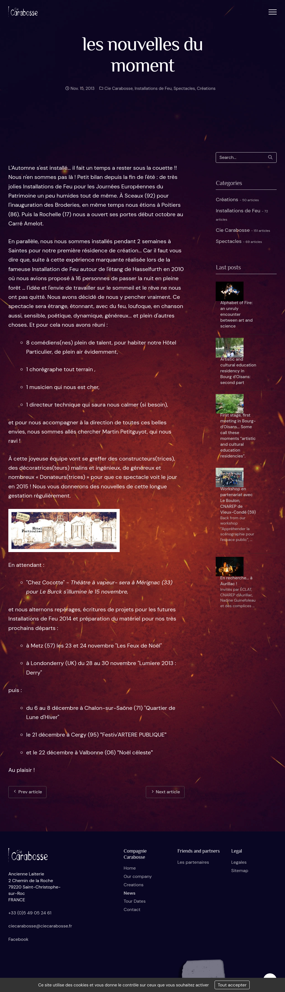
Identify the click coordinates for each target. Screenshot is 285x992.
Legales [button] (239, 862)
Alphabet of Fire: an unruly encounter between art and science (236, 314)
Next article (165, 792)
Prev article (27, 792)
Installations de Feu (153, 93)
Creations (133, 885)
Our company (138, 876)
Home (130, 868)
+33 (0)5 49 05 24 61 (29, 913)
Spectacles (184, 93)
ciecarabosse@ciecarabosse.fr (40, 926)
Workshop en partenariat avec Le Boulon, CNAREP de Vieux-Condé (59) (237, 500)
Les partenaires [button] (193, 862)
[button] (272, 12)
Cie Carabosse (118, 93)
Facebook (18, 939)
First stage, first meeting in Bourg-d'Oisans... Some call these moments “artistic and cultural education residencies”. (238, 435)
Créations (206, 93)
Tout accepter (232, 985)
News (130, 893)
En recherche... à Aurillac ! (236, 581)
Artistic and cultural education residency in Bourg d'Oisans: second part (238, 370)
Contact (132, 909)
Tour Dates (135, 901)
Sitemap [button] (239, 870)
